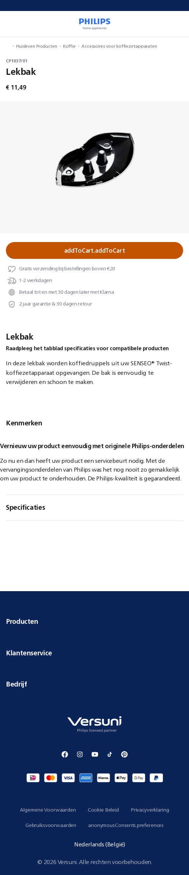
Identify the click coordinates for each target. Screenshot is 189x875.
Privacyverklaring (150, 810)
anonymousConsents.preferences (126, 825)
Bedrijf (94, 684)
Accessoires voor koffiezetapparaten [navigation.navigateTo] (119, 46)
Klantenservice (94, 653)
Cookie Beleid (103, 810)
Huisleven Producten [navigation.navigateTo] (36, 46)
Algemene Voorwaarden (48, 810)
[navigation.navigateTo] (8, 46)
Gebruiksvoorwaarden (50, 825)
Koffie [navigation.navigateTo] (69, 46)
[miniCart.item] (179, 24)
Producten (94, 621)
